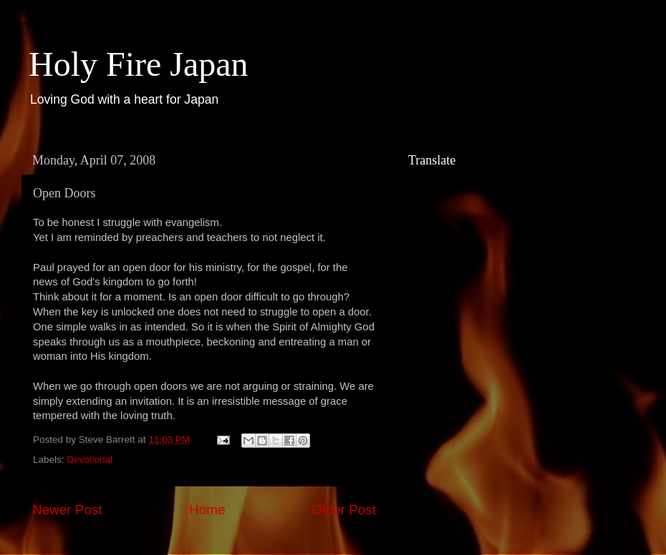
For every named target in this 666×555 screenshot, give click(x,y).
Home (207, 509)
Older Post (344, 509)
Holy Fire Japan (138, 64)
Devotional (89, 459)
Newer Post (67, 509)
